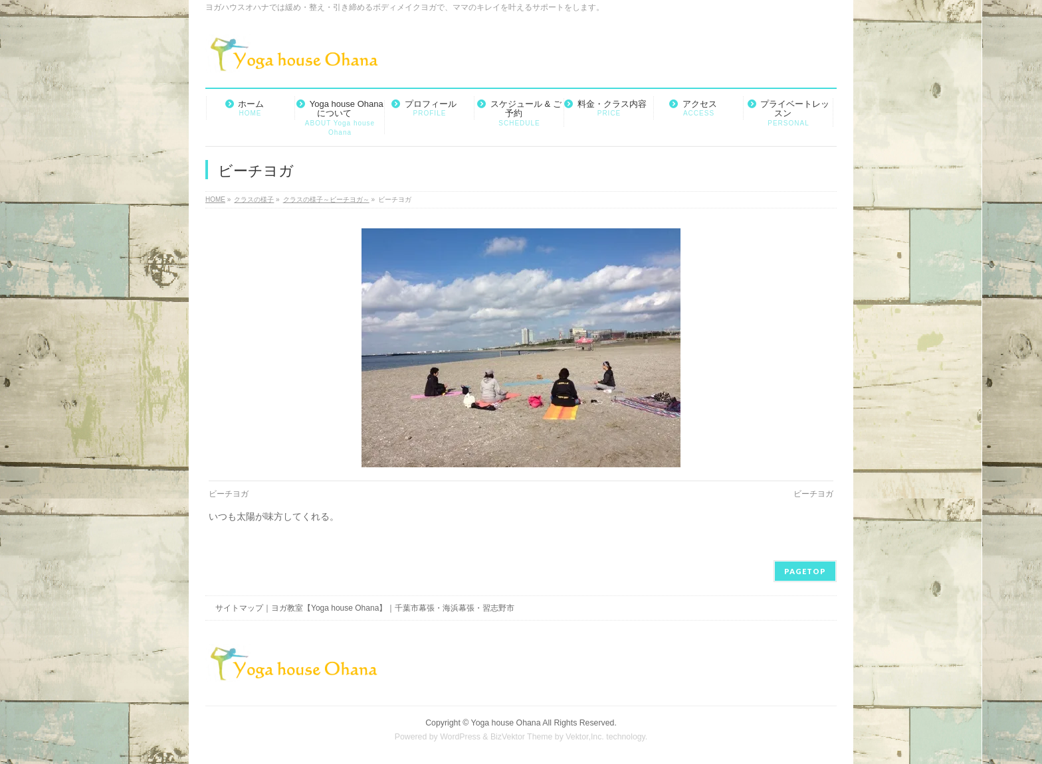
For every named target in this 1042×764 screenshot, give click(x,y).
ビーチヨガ (229, 493)
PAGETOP (805, 571)
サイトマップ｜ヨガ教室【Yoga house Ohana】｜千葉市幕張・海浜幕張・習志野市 (364, 608)
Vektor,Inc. (585, 736)
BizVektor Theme (521, 736)
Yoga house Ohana (506, 722)
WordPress (460, 736)
